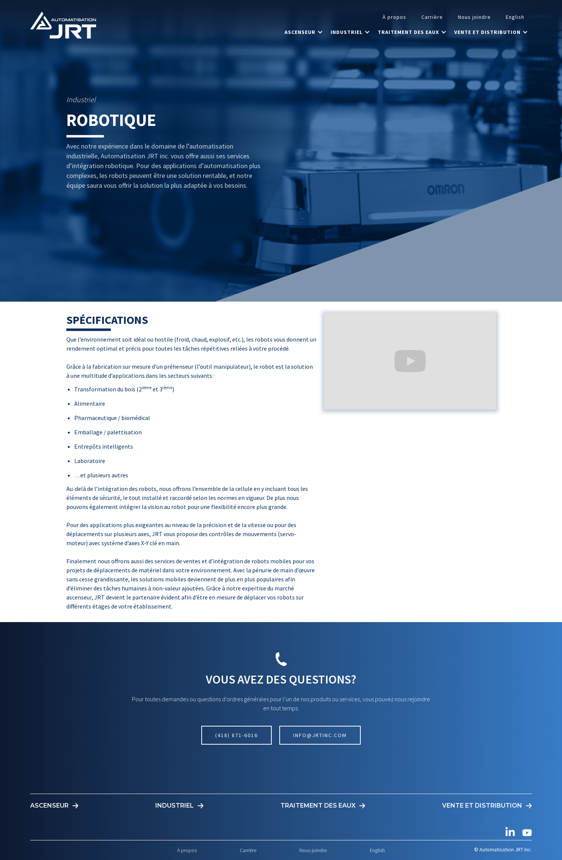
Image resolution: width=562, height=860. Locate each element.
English (515, 17)
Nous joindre (474, 17)
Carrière (432, 17)
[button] (304, 32)
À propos (394, 17)
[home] (63, 24)
